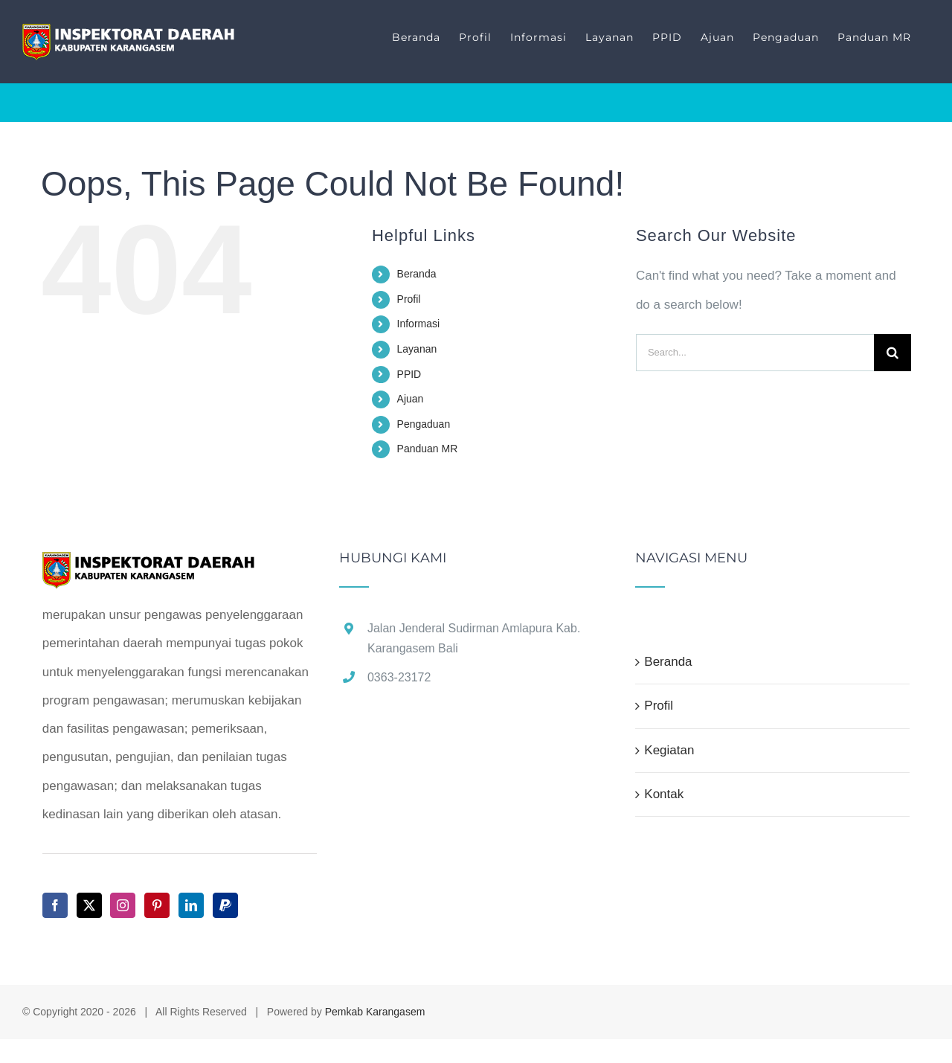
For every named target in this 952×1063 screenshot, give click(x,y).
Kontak (664, 794)
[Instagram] (122, 905)
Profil (409, 299)
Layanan (417, 349)
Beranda (417, 274)
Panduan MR (427, 449)
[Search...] (755, 352)
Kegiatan (669, 750)
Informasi (418, 324)
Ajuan (410, 399)
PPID (409, 374)
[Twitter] (89, 905)
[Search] (892, 352)
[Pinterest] (157, 905)
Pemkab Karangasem (375, 1012)
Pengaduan (424, 424)
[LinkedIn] (191, 905)
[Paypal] (225, 905)
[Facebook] (55, 905)
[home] (148, 565)
